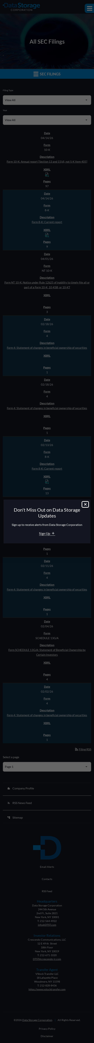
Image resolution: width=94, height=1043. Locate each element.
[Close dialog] (85, 504)
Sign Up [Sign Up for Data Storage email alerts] (45, 533)
